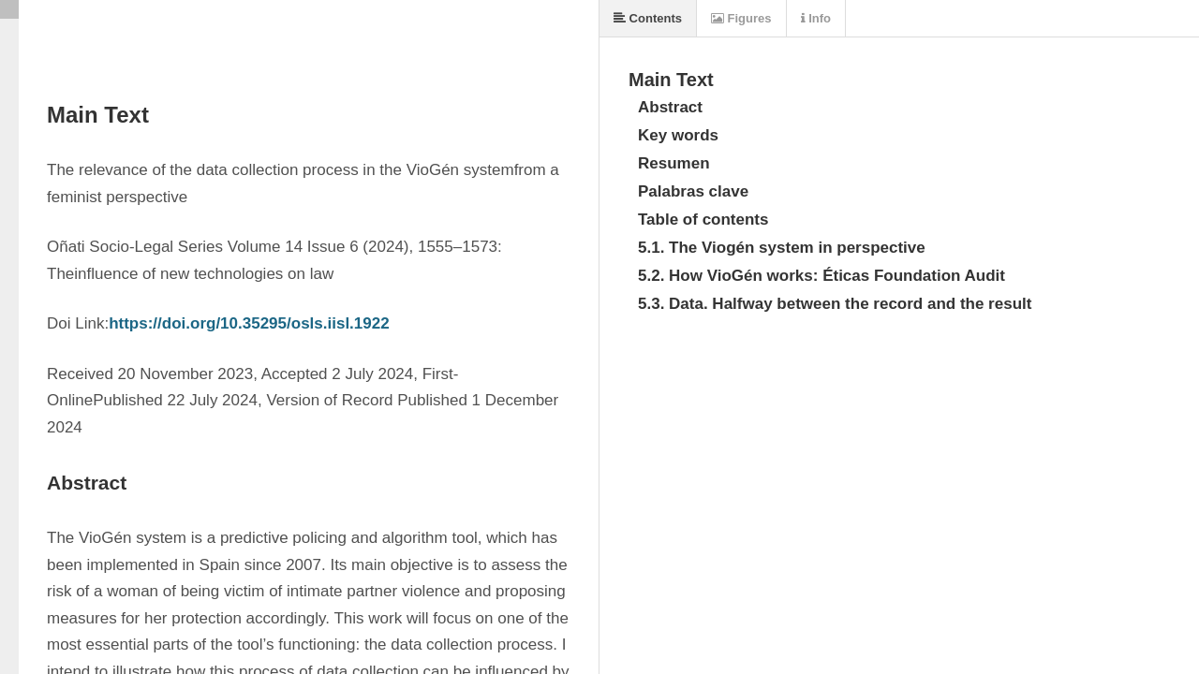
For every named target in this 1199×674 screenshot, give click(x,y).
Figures (741, 18)
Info (816, 18)
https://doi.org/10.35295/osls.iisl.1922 (249, 323)
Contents (648, 18)
